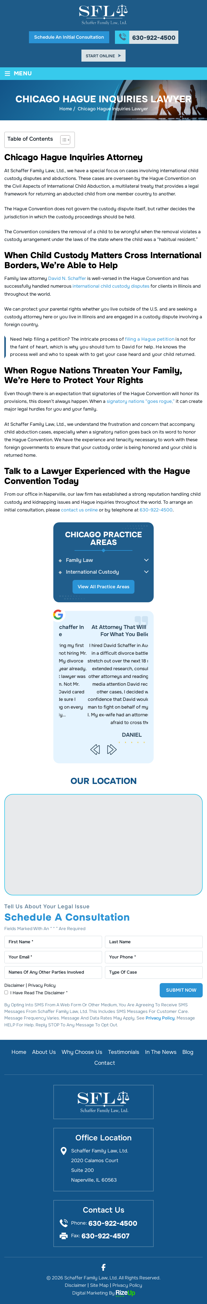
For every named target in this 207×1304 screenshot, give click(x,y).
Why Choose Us (82, 1052)
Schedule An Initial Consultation (69, 37)
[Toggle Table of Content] (62, 140)
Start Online (100, 55)
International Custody (92, 572)
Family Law (79, 560)
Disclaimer (14, 985)
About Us (44, 1052)
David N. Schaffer (67, 278)
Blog (187, 1052)
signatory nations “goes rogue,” (141, 401)
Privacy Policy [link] (127, 1285)
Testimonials (123, 1052)
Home (18, 1052)
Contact (104, 1063)
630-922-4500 (153, 38)
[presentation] (95, 749)
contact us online (79, 510)
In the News (161, 1052)
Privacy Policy (42, 985)
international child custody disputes (111, 286)
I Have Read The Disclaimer (39, 992)
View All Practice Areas (104, 587)
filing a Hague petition (149, 339)
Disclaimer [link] (75, 1285)
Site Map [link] (99, 1285)
